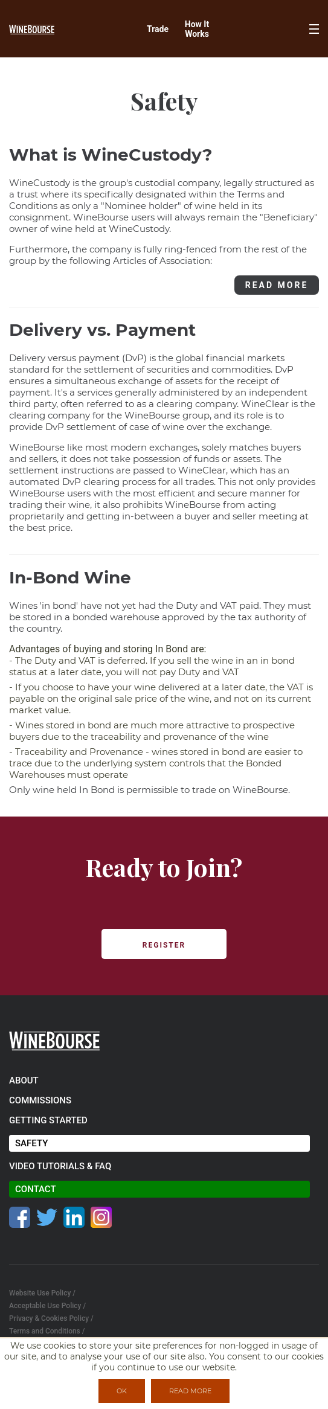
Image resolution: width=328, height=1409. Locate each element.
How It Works (197, 29)
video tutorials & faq (60, 1166)
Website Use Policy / (42, 1293)
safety (31, 1143)
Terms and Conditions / (47, 1331)
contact (35, 1189)
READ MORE (277, 285)
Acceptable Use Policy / (47, 1305)
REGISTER (164, 945)
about (24, 1080)
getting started (48, 1120)
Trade (158, 29)
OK (122, 1391)
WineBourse (260, 789)
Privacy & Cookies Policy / (51, 1318)
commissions (40, 1100)
